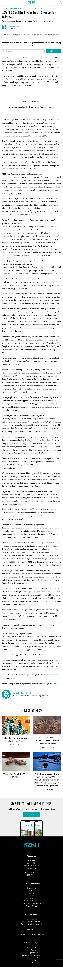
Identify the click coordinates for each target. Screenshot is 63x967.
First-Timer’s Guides (31, 927)
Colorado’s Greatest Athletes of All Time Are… (15, 739)
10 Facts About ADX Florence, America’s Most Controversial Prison (47, 740)
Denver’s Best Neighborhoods (31, 924)
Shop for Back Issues (31, 866)
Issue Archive (31, 863)
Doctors (31, 896)
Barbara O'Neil (16, 780)
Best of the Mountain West (31, 921)
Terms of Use (31, 960)
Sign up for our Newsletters (31, 955)
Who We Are (31, 950)
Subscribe (31, 860)
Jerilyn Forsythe (47, 747)
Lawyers (31, 898)
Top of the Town (31, 932)
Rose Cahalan (47, 789)
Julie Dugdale (15, 745)
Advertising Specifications (31, 958)
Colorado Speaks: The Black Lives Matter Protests (24, 9)
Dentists (31, 893)
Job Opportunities (31, 952)
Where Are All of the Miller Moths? (15, 775)
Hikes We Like (31, 929)
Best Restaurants (31, 919)
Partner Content (31, 906)
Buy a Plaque (31, 868)
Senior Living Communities (31, 903)
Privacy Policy (31, 963)
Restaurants (31, 888)
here (54, 684)
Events (31, 890)
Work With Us (31, 947)
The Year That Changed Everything (31, 934)
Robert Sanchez (14, 26)
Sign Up (53, 51)
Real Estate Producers (31, 901)
